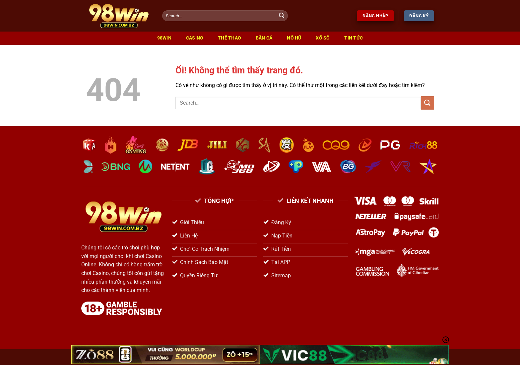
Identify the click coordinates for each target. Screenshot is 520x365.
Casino (195, 38)
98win (164, 38)
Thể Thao (229, 38)
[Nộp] (282, 16)
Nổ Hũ (294, 38)
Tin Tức (353, 38)
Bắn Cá (264, 38)
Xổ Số (323, 38)
